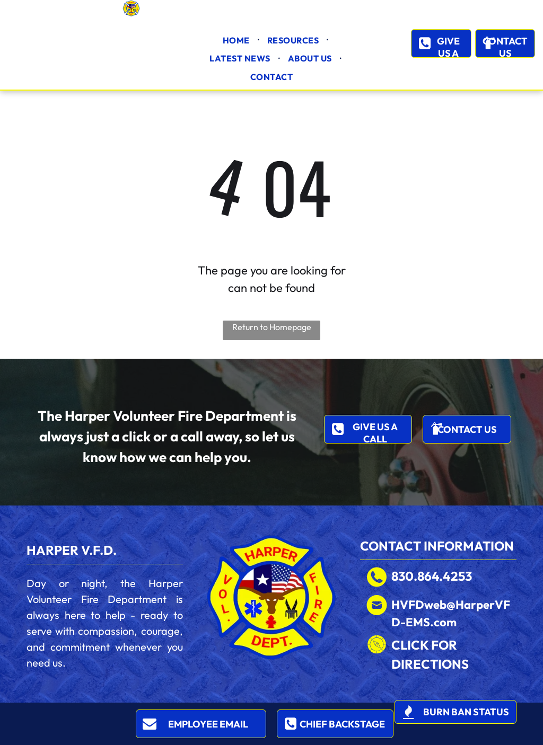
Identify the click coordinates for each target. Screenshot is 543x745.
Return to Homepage (271, 327)
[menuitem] (237, 40)
